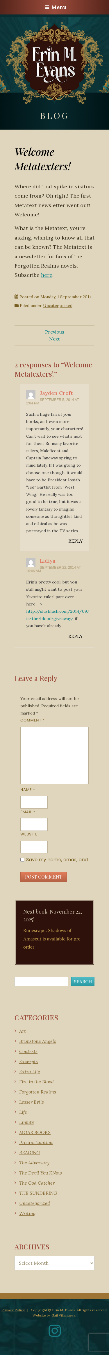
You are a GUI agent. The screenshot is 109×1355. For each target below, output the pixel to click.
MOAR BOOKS (35, 1132)
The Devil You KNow (40, 1173)
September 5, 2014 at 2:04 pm (52, 401)
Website (28, 834)
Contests (28, 1051)
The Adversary (34, 1163)
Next (54, 339)
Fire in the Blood (36, 1082)
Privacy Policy (13, 1310)
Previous (54, 332)
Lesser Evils (31, 1102)
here (46, 275)
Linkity (26, 1122)
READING (29, 1152)
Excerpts (28, 1061)
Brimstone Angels (37, 1041)
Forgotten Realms (37, 1092)
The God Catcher (37, 1183)
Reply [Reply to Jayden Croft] (75, 541)
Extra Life (29, 1071)
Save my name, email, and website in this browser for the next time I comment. (57, 859)
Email (27, 812)
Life (23, 1112)
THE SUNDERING (38, 1193)
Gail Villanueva (63, 1315)
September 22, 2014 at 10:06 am (53, 569)
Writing (27, 1213)
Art (22, 1031)
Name (27, 789)
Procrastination (36, 1142)
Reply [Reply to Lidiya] (75, 636)
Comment (32, 720)
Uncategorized (57, 305)
